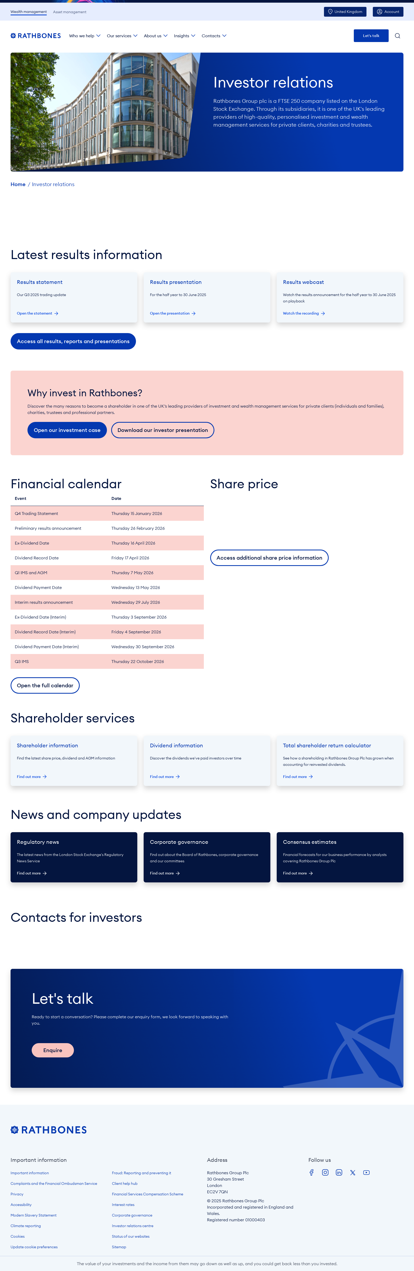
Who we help (81, 35)
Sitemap (119, 1247)
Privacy (17, 1194)
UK (348, 11)
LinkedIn (339, 1172)
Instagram (325, 1172)
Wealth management (29, 11)
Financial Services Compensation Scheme (147, 1194)
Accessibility (21, 1204)
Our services (119, 35)
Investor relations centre (132, 1225)
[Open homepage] (49, 1132)
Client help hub (125, 1183)
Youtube (366, 1172)
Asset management (69, 12)
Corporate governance (132, 1215)
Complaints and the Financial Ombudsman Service (54, 1183)
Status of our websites (130, 1236)
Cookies (18, 1236)
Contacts (211, 35)
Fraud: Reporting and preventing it (141, 1173)
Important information (30, 1173)
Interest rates (123, 1204)
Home (18, 184)
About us (152, 35)
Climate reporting (26, 1225)
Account (391, 11)
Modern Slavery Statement (34, 1215)
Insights (181, 35)
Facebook (311, 1172)
